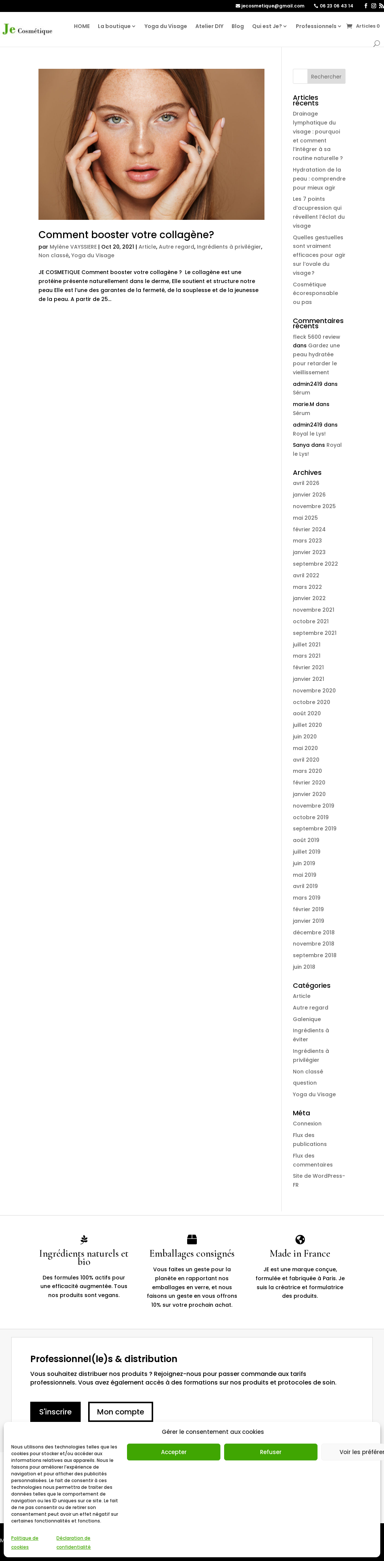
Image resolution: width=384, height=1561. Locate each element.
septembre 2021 (315, 633)
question (305, 1083)
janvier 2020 (309, 794)
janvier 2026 (309, 494)
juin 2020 (305, 736)
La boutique (114, 26)
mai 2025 (305, 518)
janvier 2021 (308, 679)
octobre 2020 (311, 702)
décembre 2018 (314, 932)
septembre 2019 (315, 828)
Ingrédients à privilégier (229, 247)
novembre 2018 (313, 943)
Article (147, 247)
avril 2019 (305, 886)
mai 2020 (305, 748)
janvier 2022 (309, 598)
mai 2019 (304, 875)
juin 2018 (304, 967)
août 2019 (306, 840)
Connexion (307, 1123)
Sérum (301, 392)
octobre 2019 (311, 817)
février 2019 (308, 909)
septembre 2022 (315, 564)
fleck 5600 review (316, 337)
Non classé (53, 255)
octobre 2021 (311, 621)
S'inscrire (55, 1412)
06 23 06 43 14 (336, 6)
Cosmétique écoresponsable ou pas (315, 293)
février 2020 (309, 782)
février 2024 (309, 529)
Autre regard (176, 247)
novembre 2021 (313, 610)
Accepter (174, 1452)
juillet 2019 (306, 851)
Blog (238, 26)
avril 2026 (306, 483)
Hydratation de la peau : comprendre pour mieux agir (319, 178)
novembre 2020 (314, 690)
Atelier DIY (209, 26)
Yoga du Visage (166, 26)
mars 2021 (306, 656)
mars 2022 (307, 587)
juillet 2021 (306, 644)
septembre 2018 (315, 955)
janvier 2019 (308, 921)
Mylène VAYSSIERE (73, 247)
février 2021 (308, 667)
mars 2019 (306, 897)
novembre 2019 (313, 805)
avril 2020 (306, 759)
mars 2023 (307, 540)
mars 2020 (307, 771)
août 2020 (307, 713)
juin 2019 (304, 863)
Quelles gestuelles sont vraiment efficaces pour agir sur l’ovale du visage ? (319, 255)
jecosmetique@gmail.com (272, 6)
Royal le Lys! (309, 433)
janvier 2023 (309, 552)
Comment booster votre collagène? (126, 235)
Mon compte (120, 1412)
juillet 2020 (307, 725)
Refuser (271, 1452)
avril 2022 (306, 575)
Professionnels (316, 26)
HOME (82, 26)
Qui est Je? (267, 26)
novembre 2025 (314, 506)
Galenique (307, 1019)
